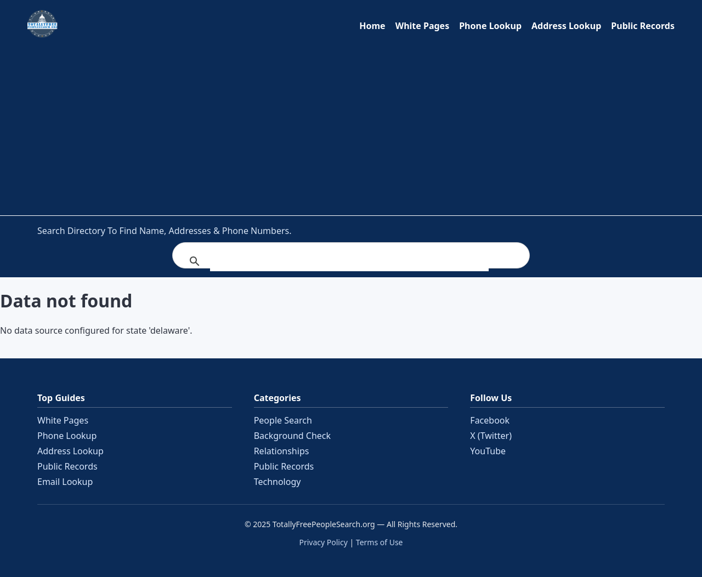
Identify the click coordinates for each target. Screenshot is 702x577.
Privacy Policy (323, 542)
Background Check (292, 436)
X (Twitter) (491, 436)
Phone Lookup (490, 26)
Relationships (281, 451)
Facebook (489, 420)
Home (372, 26)
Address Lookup (566, 26)
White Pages (422, 26)
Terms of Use (379, 542)
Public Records (643, 26)
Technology (277, 482)
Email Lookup (65, 482)
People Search (283, 420)
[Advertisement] (351, 124)
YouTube (488, 451)
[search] (349, 261)
